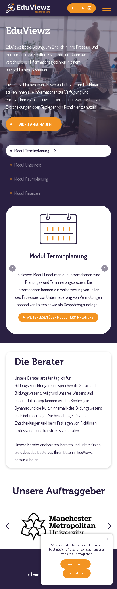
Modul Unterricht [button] (27, 165)
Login (80, 8)
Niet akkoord (76, 573)
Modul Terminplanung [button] (31, 150)
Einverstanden (75, 564)
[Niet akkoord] (107, 539)
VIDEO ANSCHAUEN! (35, 124)
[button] (12, 268)
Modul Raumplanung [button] (31, 179)
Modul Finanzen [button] (27, 193)
